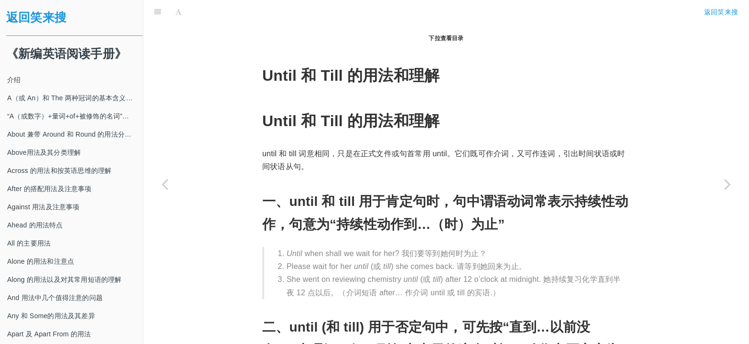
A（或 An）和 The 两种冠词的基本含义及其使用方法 (75, 98)
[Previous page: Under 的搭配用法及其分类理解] (164, 184)
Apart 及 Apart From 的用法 (49, 334)
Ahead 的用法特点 (35, 225)
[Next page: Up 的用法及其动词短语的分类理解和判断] (727, 184)
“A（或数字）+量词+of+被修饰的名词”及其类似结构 (75, 116)
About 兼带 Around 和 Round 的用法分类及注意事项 (75, 134)
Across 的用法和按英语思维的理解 (59, 170)
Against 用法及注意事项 (43, 207)
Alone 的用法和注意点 (40, 261)
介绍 (14, 80)
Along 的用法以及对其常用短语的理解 (64, 279)
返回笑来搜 (36, 17)
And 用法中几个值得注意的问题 (55, 297)
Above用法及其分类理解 (44, 152)
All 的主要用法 (29, 243)
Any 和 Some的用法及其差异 (51, 316)
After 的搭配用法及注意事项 (49, 189)
